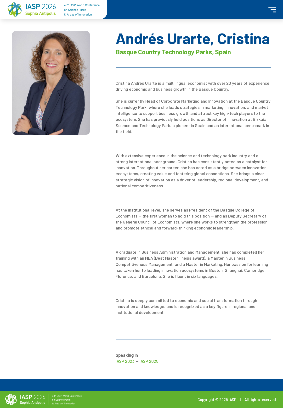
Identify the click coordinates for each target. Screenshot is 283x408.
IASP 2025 (149, 361)
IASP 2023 (125, 361)
